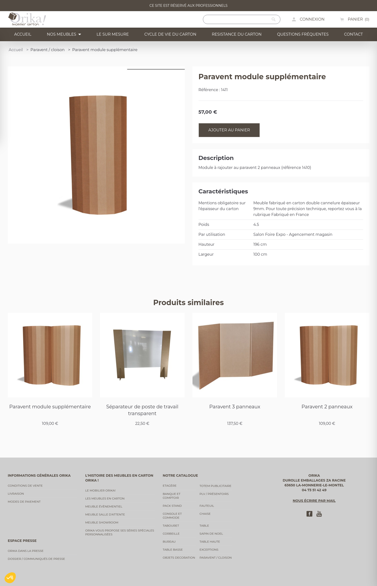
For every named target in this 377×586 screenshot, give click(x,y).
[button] (10, 578)
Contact (353, 34)
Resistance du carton (237, 34)
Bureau (169, 541)
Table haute (210, 541)
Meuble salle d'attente (105, 514)
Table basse (173, 549)
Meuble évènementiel (103, 506)
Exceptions (209, 549)
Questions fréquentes (303, 34)
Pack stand (172, 505)
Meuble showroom (101, 522)
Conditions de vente (25, 485)
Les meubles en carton (104, 498)
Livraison (16, 493)
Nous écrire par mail (314, 501)
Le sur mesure (113, 34)
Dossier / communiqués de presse (36, 559)
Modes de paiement (24, 501)
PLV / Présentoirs (214, 494)
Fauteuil (207, 505)
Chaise (205, 513)
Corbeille (171, 533)
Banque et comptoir (171, 495)
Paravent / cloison (216, 557)
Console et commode (172, 515)
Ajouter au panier (229, 130)
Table (204, 525)
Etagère (170, 485)
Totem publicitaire (215, 486)
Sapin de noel (211, 533)
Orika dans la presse (26, 551)
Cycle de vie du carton (170, 34)
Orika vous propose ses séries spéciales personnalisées (119, 532)
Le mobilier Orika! (100, 490)
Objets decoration (179, 557)
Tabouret (171, 525)
